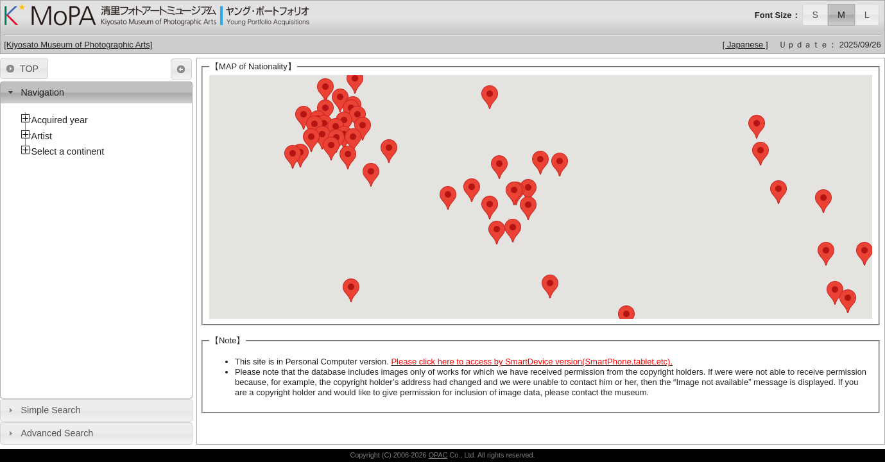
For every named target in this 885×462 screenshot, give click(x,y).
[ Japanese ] (745, 44)
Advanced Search (57, 433)
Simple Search (50, 410)
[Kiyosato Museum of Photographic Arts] (78, 44)
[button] (815, 14)
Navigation (42, 92)
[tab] (96, 92)
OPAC (438, 455)
